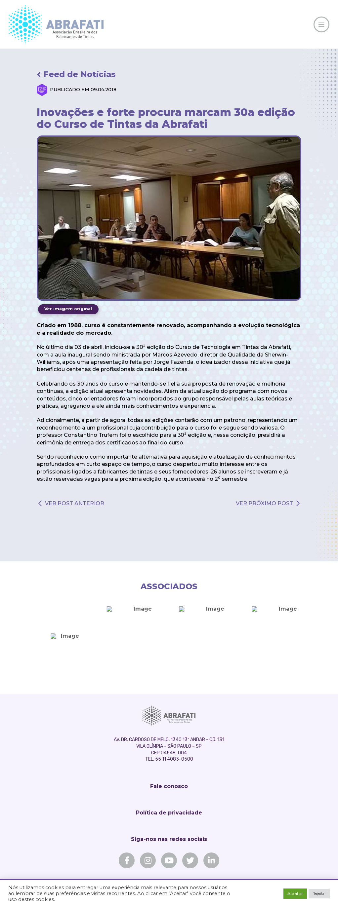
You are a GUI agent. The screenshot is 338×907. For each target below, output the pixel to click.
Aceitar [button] (295, 893)
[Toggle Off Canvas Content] (321, 24)
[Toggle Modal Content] (68, 309)
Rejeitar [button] (319, 893)
